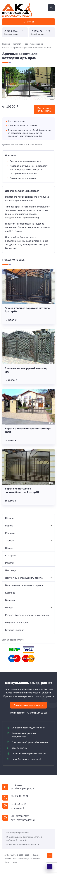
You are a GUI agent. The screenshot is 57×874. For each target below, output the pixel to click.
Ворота (9, 525)
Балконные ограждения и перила (24, 585)
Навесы (9, 548)
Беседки (10, 600)
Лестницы (10, 570)
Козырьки (10, 555)
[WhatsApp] (49, 866)
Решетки (10, 562)
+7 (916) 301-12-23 (40, 31)
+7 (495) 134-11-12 (13, 31)
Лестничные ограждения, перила (24, 577)
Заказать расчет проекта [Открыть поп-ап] (28, 705)
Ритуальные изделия (17, 622)
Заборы (9, 540)
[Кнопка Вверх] (49, 855)
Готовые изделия (14, 630)
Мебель (9, 607)
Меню (28, 21)
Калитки (10, 533)
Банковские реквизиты (18, 832)
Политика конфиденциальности (22, 844)
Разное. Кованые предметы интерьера (27, 615)
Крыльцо (10, 592)
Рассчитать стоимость (44, 109)
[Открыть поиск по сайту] (51, 7)
